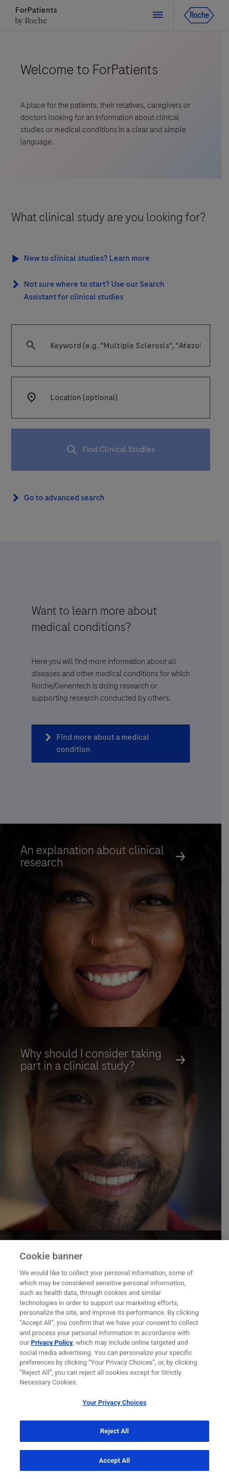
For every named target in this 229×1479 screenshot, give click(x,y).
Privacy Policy (52, 1344)
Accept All (114, 1462)
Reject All (114, 1433)
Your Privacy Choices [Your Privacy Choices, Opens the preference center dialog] (115, 1404)
